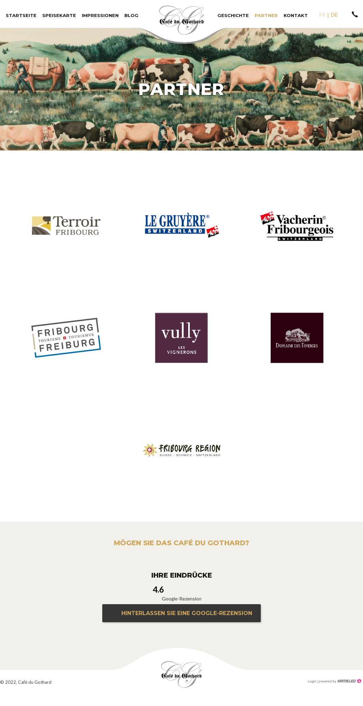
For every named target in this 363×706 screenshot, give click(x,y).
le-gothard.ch (182, 674)
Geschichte (233, 15)
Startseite (21, 15)
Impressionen (100, 15)
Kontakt (296, 15)
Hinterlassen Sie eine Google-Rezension (186, 613)
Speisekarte (59, 15)
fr (322, 14)
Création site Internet (339, 681)
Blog (131, 15)
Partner (266, 15)
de (334, 14)
